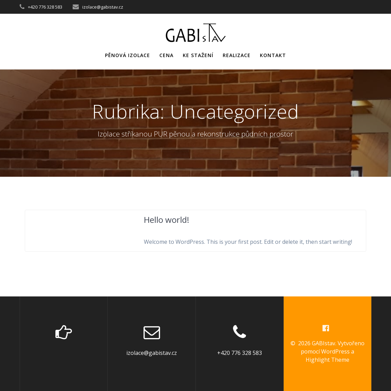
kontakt (273, 55)
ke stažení (198, 55)
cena (166, 55)
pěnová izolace (127, 55)
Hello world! (166, 219)
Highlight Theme (327, 359)
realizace (237, 55)
